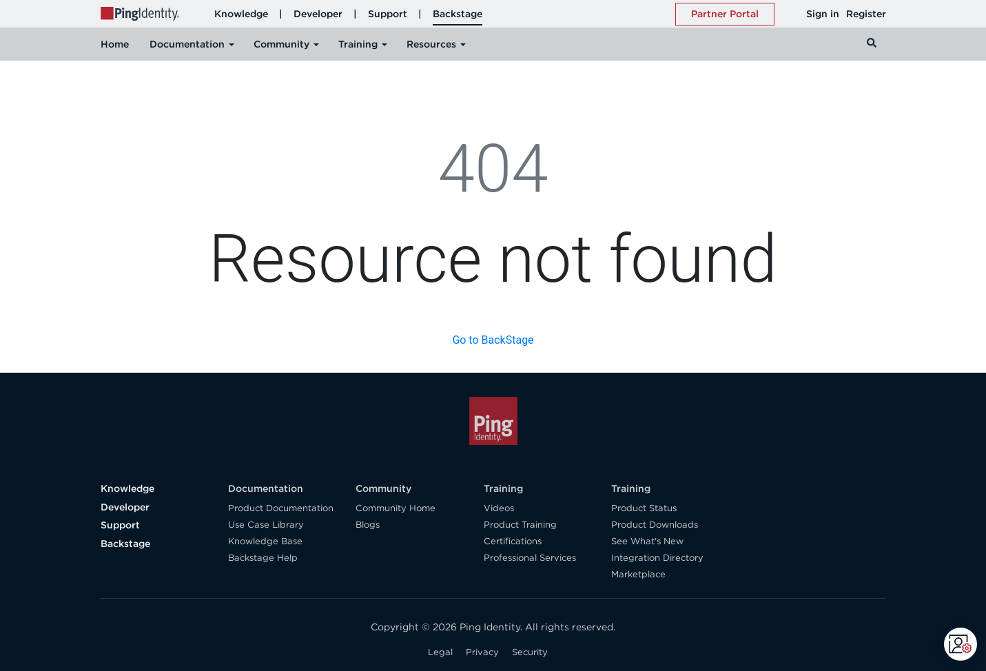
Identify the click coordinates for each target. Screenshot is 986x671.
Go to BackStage (492, 340)
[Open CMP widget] (960, 644)
